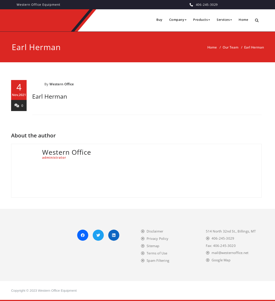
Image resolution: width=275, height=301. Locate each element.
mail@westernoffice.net (230, 252)
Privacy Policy (157, 238)
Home (243, 20)
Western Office (61, 84)
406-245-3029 (223, 238)
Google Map (221, 260)
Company (178, 20)
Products (201, 20)
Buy (159, 20)
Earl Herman (49, 96)
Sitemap (153, 246)
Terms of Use (157, 253)
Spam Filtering (158, 260)
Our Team (230, 47)
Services (224, 20)
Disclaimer (155, 231)
